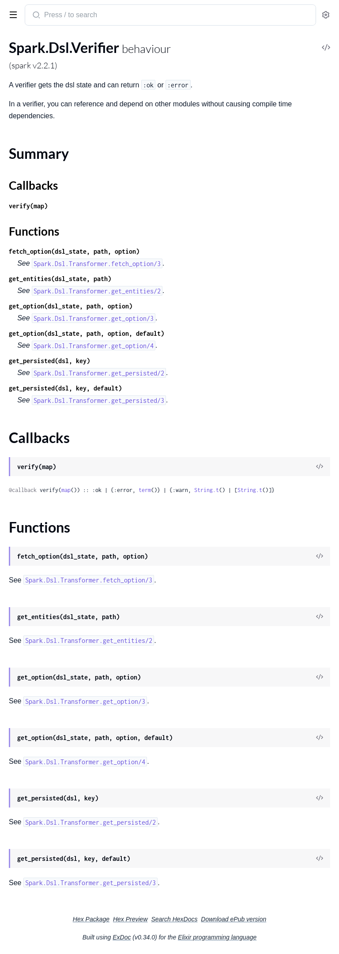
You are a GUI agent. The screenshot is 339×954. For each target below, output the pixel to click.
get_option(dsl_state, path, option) (70, 306)
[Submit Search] (35, 16)
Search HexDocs (174, 919)
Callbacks (33, 185)
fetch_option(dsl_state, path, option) (74, 251)
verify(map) (28, 206)
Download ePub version (233, 919)
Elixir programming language (217, 937)
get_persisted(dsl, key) (49, 360)
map (66, 490)
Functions (34, 231)
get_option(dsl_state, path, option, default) (86, 333)
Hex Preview (130, 919)
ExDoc (122, 937)
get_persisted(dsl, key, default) (65, 388)
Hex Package (91, 919)
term (145, 490)
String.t (206, 490)
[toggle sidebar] (11, 14)
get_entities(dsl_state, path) (60, 278)
